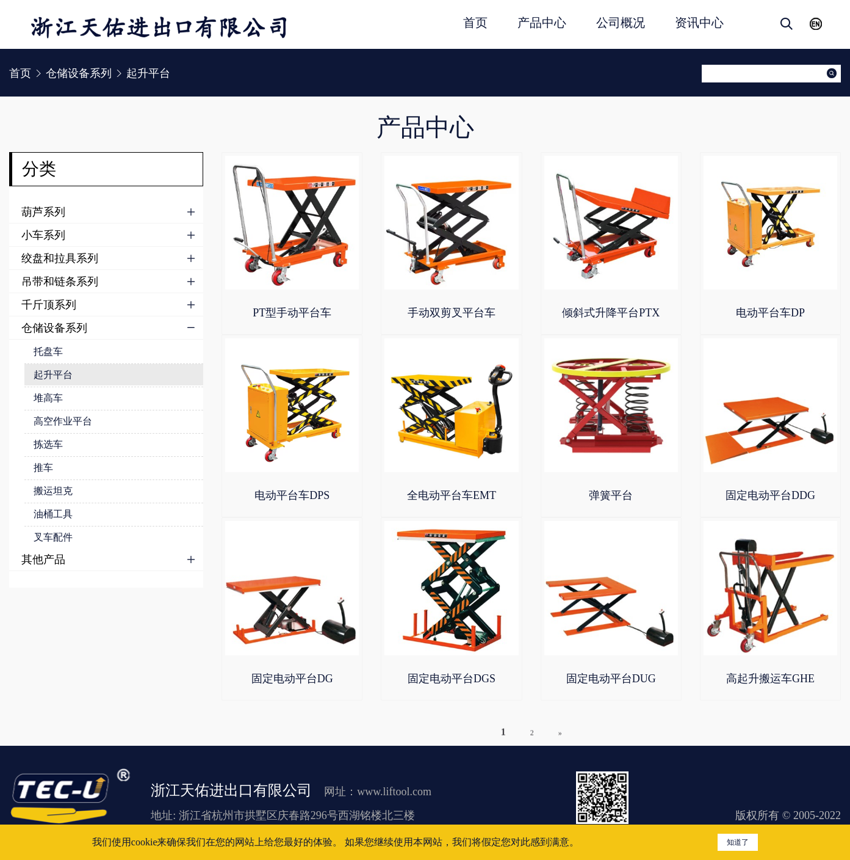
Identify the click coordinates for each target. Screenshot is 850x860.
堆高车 (48, 398)
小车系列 (43, 235)
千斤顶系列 (48, 305)
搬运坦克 (53, 491)
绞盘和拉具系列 (59, 258)
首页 (475, 22)
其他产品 (43, 559)
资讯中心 (699, 22)
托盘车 (48, 351)
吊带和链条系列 (59, 281)
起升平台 (53, 375)
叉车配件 (53, 537)
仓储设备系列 (54, 328)
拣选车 (48, 444)
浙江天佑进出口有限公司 (231, 790)
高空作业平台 (63, 421)
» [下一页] (560, 744)
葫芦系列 (43, 212)
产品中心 (541, 22)
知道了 (738, 842)
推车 (43, 467)
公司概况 (620, 22)
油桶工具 (53, 514)
